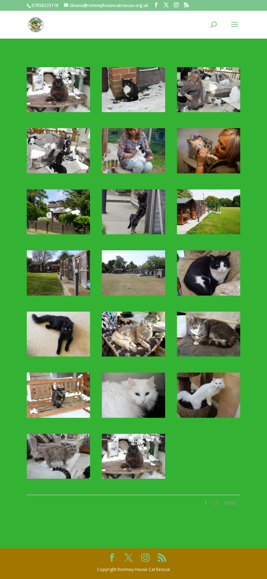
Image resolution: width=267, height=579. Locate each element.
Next (230, 503)
